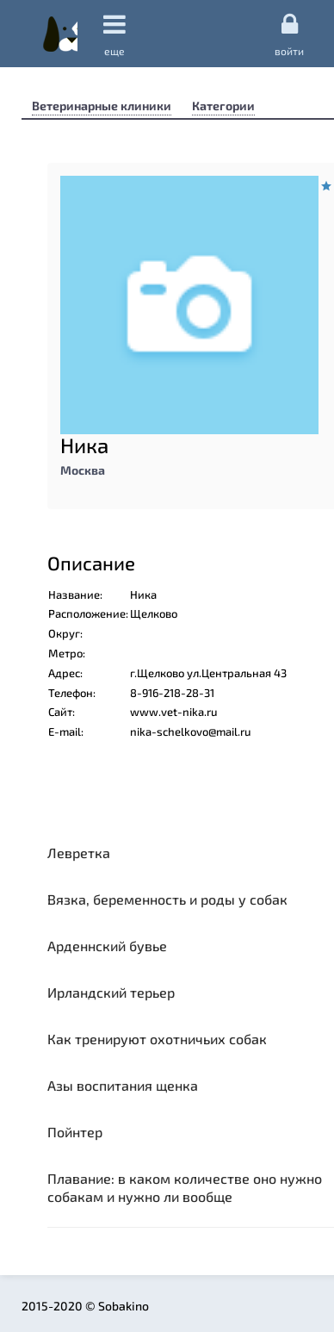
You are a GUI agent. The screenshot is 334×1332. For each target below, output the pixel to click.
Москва (82, 470)
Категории (223, 105)
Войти (289, 33)
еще (114, 34)
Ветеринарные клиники (101, 105)
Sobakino (60, 33)
